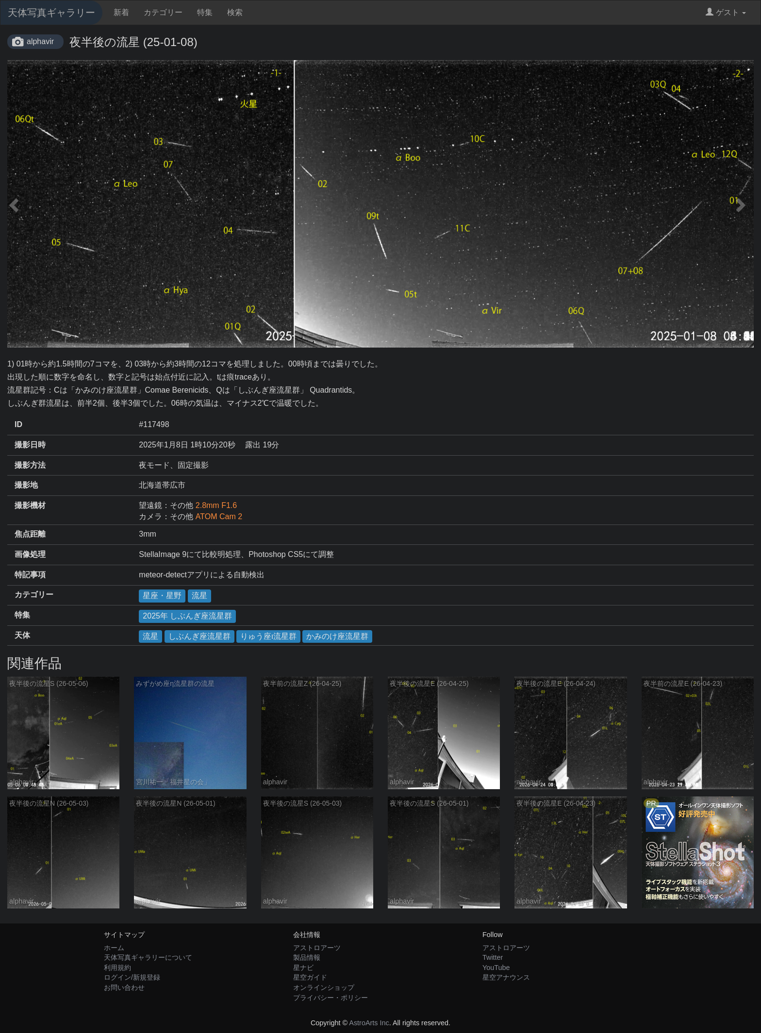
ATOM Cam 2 (219, 516)
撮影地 (26, 485)
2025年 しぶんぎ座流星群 (187, 616)
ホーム (114, 948)
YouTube (496, 967)
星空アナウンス (506, 977)
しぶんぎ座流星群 (199, 636)
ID (18, 424)
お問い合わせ (124, 987)
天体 (22, 635)
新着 (121, 12)
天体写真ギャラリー (51, 12)
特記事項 (30, 575)
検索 (235, 12)
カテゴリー (163, 12)
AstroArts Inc (369, 1023)
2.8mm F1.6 (216, 505)
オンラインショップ (323, 987)
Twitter (492, 957)
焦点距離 (30, 534)
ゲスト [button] (726, 12)
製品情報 (306, 957)
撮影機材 (30, 505)
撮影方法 (30, 465)
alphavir (40, 41)
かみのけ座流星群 (337, 636)
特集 (205, 12)
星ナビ (303, 967)
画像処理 (30, 554)
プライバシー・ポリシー (330, 997)
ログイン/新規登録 (132, 977)
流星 (199, 595)
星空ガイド (310, 977)
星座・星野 (162, 595)
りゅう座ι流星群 (268, 636)
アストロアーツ (317, 948)
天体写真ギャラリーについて (148, 957)
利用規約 (117, 967)
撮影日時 (30, 445)
